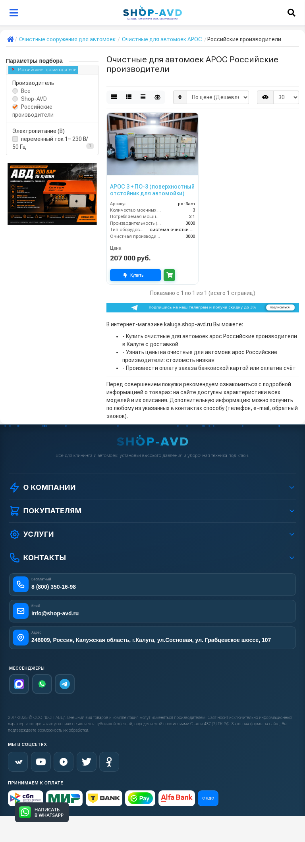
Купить (135, 275)
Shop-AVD (34, 99)
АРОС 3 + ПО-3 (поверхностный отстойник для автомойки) (152, 190)
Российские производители (44, 69)
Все (26, 91)
